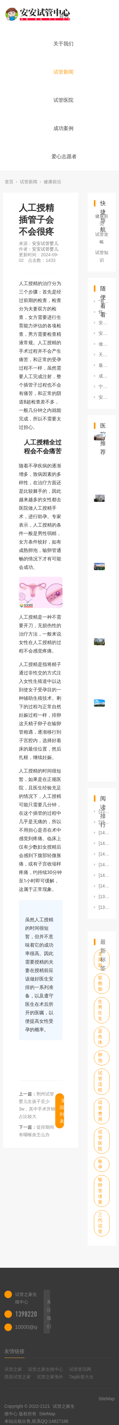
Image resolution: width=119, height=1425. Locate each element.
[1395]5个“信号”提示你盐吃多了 (104, 896)
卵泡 (100, 1057)
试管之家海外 (50, 1376)
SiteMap (47, 1413)
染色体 (100, 1036)
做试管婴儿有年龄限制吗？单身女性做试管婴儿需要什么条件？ (104, 343)
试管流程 (100, 1081)
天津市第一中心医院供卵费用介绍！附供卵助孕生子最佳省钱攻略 (104, 354)
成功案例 (63, 128)
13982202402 (32, 1314)
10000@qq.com (33, 1327)
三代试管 (100, 1223)
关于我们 (63, 43)
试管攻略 (101, 238)
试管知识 (101, 256)
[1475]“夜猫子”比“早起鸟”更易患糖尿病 (104, 843)
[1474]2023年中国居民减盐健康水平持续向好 (104, 853)
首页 (64, 15)
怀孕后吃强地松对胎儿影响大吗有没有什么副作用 (104, 312)
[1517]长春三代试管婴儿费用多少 (104, 821)
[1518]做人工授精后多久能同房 (104, 811)
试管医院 (63, 100)
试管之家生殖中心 (45, 1369)
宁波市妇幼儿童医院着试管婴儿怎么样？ (104, 386)
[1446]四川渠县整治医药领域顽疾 (104, 875)
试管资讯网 (80, 1369)
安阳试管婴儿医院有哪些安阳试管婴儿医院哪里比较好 (104, 333)
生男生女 (100, 1010)
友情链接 (14, 1351)
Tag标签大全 (81, 1376)
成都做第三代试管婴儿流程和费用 (104, 375)
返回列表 (62, 1111)
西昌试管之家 (17, 1376)
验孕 (100, 1164)
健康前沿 (52, 181)
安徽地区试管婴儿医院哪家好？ (104, 322)
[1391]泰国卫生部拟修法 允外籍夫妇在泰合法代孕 (104, 907)
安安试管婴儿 (45, 243)
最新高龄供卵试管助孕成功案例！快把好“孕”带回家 (104, 365)
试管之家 (13, 1369)
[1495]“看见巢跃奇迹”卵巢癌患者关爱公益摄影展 (104, 832)
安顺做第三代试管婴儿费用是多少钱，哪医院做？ (104, 397)
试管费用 (100, 1111)
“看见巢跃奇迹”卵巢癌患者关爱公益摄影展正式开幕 (104, 301)
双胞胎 (100, 983)
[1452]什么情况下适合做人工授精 (104, 864)
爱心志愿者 (64, 156)
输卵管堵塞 (100, 1190)
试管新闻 (63, 72)
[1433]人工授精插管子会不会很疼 (104, 885)
